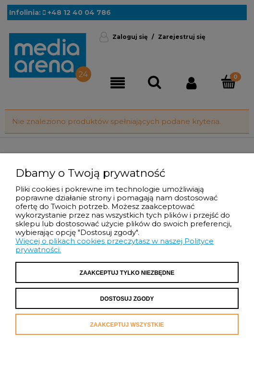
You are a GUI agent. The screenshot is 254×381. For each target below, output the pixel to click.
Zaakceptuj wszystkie (127, 324)
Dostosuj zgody (127, 298)
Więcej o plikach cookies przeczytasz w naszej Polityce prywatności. (114, 245)
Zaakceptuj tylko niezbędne (127, 273)
